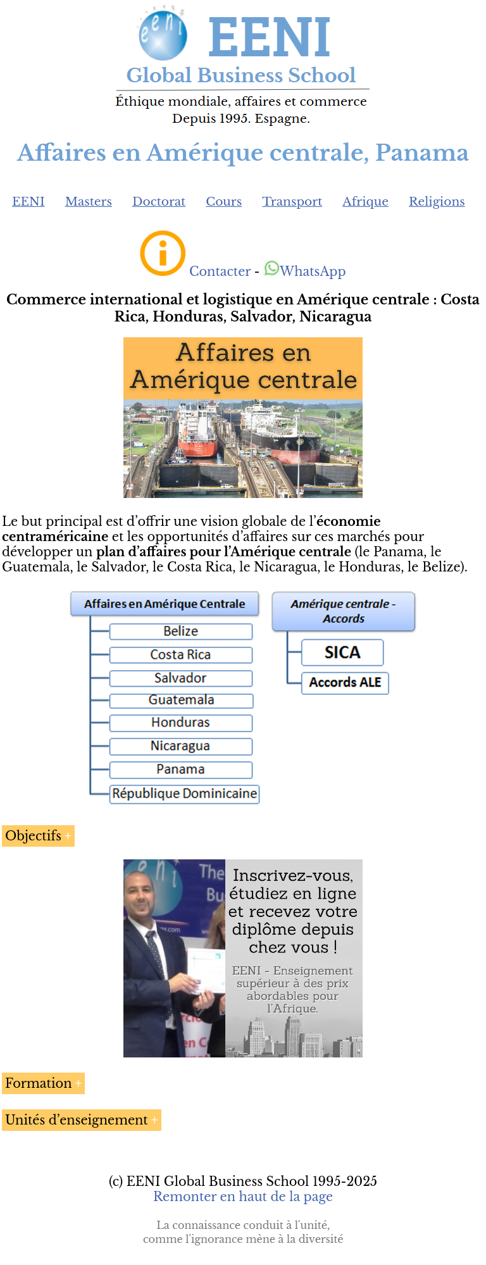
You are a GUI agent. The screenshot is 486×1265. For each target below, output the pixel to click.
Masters (88, 201)
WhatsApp (304, 271)
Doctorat (158, 201)
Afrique (365, 201)
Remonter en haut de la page (243, 1196)
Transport (292, 201)
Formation (38, 1083)
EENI (28, 201)
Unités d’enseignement (76, 1120)
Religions (437, 201)
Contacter (220, 271)
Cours (224, 201)
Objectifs (33, 836)
